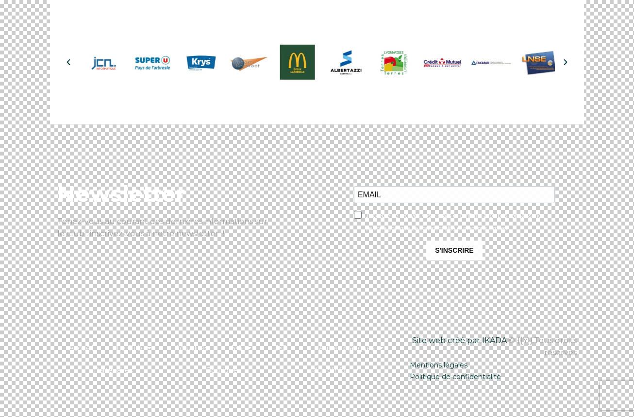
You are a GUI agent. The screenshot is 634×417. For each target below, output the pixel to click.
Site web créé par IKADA (459, 340)
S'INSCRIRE (454, 250)
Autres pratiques (351, 348)
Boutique (221, 370)
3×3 (285, 348)
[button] (68, 62)
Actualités (191, 348)
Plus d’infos (334, 370)
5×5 (241, 348)
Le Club (134, 348)
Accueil (81, 348)
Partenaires (113, 370)
